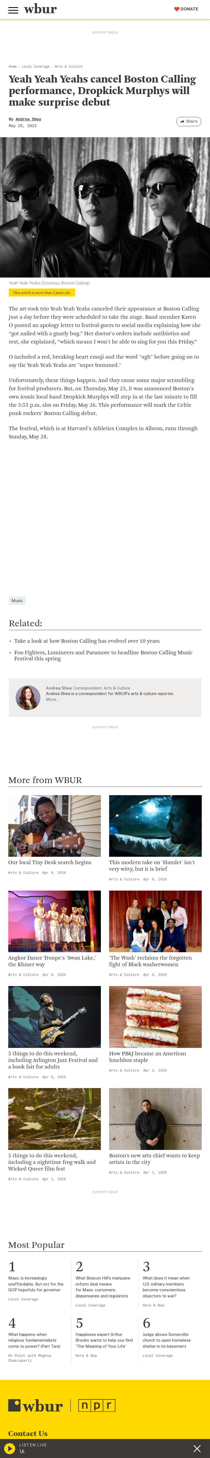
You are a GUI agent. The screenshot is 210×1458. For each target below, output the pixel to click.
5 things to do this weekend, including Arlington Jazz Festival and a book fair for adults (53, 1060)
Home (13, 67)
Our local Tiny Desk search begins (49, 863)
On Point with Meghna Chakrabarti (29, 1358)
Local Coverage (36, 67)
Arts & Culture (69, 67)
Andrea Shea (28, 119)
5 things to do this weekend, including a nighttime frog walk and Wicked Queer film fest (52, 1162)
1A (22, 1451)
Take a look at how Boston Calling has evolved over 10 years (87, 641)
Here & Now (153, 1305)
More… (52, 699)
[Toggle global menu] (13, 10)
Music (17, 600)
